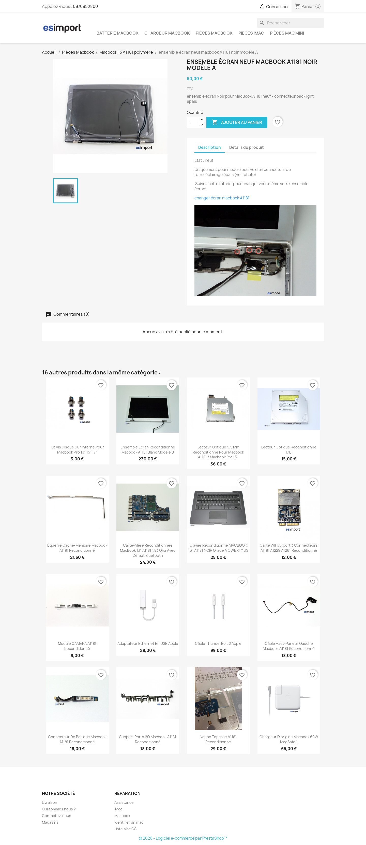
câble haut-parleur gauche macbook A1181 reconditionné (289, 646)
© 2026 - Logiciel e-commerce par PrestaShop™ (183, 838)
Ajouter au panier (237, 122)
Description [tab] (209, 147)
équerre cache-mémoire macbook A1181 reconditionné (77, 548)
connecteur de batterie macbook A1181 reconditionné (77, 739)
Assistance (124, 802)
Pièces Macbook (214, 33)
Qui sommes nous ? (59, 809)
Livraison (49, 802)
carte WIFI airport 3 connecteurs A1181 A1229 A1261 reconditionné (289, 548)
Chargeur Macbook (167, 33)
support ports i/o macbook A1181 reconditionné (147, 739)
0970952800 (85, 6)
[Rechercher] (290, 23)
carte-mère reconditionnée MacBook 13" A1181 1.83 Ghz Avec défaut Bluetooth (147, 550)
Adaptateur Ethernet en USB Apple (147, 643)
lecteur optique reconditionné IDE (288, 450)
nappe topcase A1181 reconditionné (218, 739)
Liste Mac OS (125, 828)
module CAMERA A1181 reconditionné (77, 646)
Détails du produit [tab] (246, 147)
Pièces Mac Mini (287, 33)
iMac (118, 809)
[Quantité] (193, 122)
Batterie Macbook (118, 33)
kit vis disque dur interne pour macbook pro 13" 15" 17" (77, 450)
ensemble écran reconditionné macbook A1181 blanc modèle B (147, 450)
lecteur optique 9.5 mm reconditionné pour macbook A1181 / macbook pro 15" (218, 452)
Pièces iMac (251, 33)
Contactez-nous (56, 815)
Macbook (122, 815)
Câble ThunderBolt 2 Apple (218, 643)
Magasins (50, 822)
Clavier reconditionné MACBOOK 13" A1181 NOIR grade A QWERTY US (218, 548)
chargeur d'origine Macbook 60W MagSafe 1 (289, 739)
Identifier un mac (128, 822)
